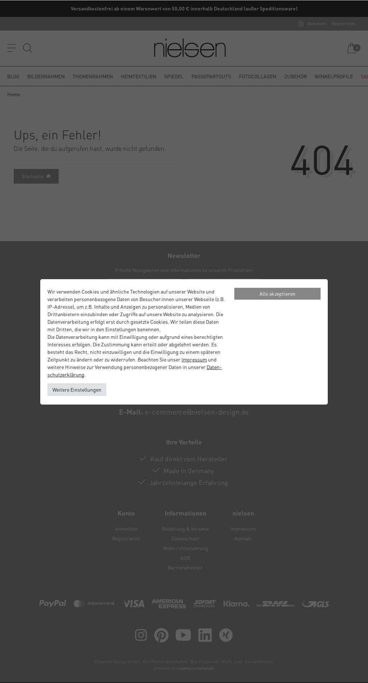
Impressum (194, 359)
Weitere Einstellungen (76, 389)
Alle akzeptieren (277, 293)
